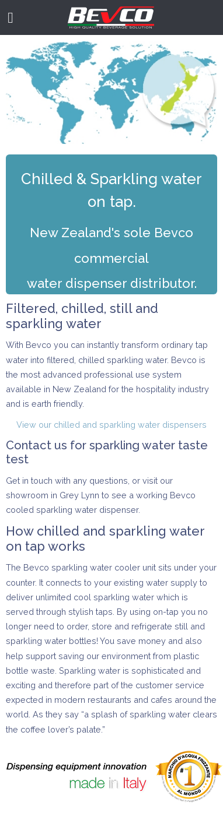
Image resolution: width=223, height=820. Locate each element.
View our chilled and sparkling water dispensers (111, 425)
